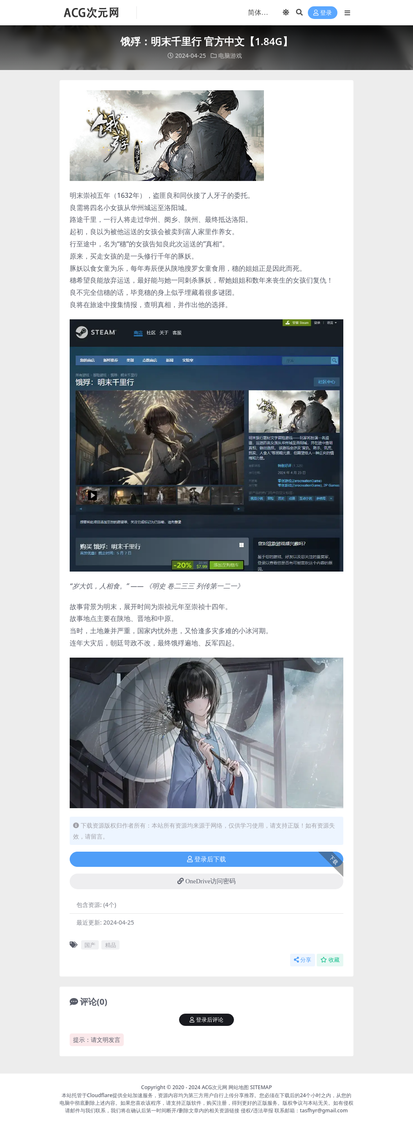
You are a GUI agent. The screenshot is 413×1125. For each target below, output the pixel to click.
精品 (110, 945)
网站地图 (238, 1087)
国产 (89, 945)
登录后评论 (206, 1020)
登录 (322, 13)
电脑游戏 (230, 55)
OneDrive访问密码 (206, 881)
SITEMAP (261, 1087)
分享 (302, 960)
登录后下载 (206, 859)
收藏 (330, 960)
